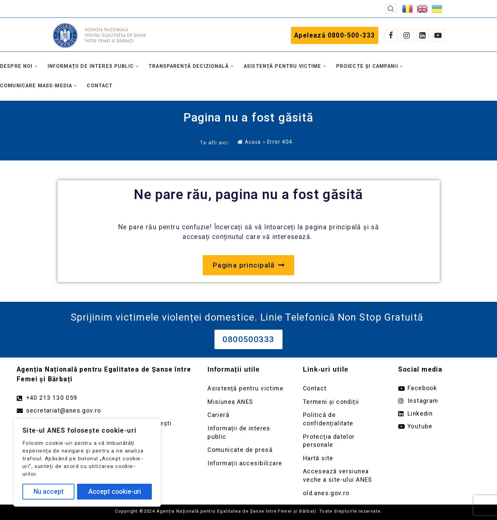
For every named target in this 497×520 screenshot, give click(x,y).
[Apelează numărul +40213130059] (105, 398)
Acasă (249, 142)
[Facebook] (391, 35)
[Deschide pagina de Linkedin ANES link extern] (439, 414)
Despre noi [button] (16, 66)
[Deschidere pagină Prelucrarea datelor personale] (344, 441)
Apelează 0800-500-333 (334, 35)
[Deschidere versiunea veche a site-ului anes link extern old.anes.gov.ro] (344, 493)
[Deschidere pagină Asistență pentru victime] (248, 388)
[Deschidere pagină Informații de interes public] (248, 432)
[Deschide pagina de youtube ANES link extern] (439, 426)
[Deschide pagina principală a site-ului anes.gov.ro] (248, 265)
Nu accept (49, 491)
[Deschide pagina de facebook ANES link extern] (439, 388)
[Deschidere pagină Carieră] (248, 415)
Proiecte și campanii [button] (367, 66)
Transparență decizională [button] (188, 66)
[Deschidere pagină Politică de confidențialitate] (344, 419)
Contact (100, 86)
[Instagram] (407, 35)
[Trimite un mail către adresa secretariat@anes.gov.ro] (105, 411)
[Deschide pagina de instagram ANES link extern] (439, 401)
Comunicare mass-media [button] (36, 86)
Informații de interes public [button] (91, 66)
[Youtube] (438, 35)
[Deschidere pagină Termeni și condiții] (344, 402)
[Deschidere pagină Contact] (344, 388)
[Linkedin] (423, 35)
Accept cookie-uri (114, 491)
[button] (391, 8)
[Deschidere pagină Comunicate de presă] (248, 450)
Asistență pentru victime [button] (282, 66)
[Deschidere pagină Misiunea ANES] (248, 402)
